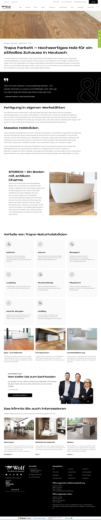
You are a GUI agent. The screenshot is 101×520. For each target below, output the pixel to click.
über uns (6, 2)
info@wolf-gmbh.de (80, 1)
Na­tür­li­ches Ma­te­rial (45, 442)
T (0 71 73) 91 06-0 (67, 1)
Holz (37, 454)
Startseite (6, 43)
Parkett (30, 43)
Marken (70, 475)
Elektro (43, 7)
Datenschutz (71, 478)
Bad (20, 7)
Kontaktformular (57, 478)
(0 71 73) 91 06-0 (13, 389)
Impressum (85, 478)
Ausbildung (80, 7)
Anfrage (93, 1)
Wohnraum (52, 7)
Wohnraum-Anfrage (19, 395)
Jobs (72, 7)
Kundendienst (63, 7)
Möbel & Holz (22, 43)
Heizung (27, 7)
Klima (35, 7)
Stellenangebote (86, 472)
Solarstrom (85, 469)
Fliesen (70, 442)
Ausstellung (14, 2)
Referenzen (91, 7)
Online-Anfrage (86, 475)
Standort (56, 1)
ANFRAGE (99, 44)
